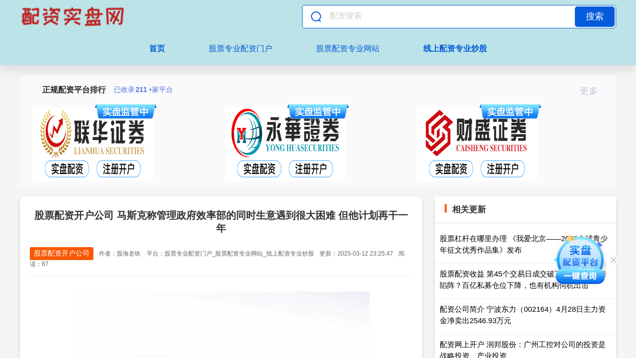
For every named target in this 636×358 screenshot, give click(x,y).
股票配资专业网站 (348, 48)
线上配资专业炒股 (455, 48)
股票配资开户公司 (61, 253)
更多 (593, 91)
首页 (157, 48)
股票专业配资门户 (240, 48)
